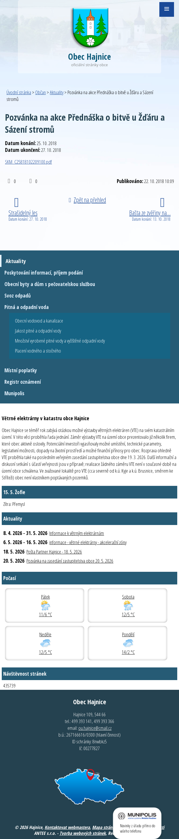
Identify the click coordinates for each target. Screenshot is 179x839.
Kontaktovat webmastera (67, 827)
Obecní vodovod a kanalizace (39, 320)
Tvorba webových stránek (83, 833)
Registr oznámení (22, 381)
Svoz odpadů (17, 295)
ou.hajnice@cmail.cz (95, 728)
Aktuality (56, 92)
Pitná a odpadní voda (26, 307)
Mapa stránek (104, 827)
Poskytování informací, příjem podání (43, 272)
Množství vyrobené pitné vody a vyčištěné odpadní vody (60, 340)
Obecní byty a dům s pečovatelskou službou (49, 284)
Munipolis (14, 393)
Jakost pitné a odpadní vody (38, 330)
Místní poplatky (20, 370)
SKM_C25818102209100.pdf (28, 161)
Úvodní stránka (18, 92)
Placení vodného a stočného (38, 350)
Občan (40, 92)
